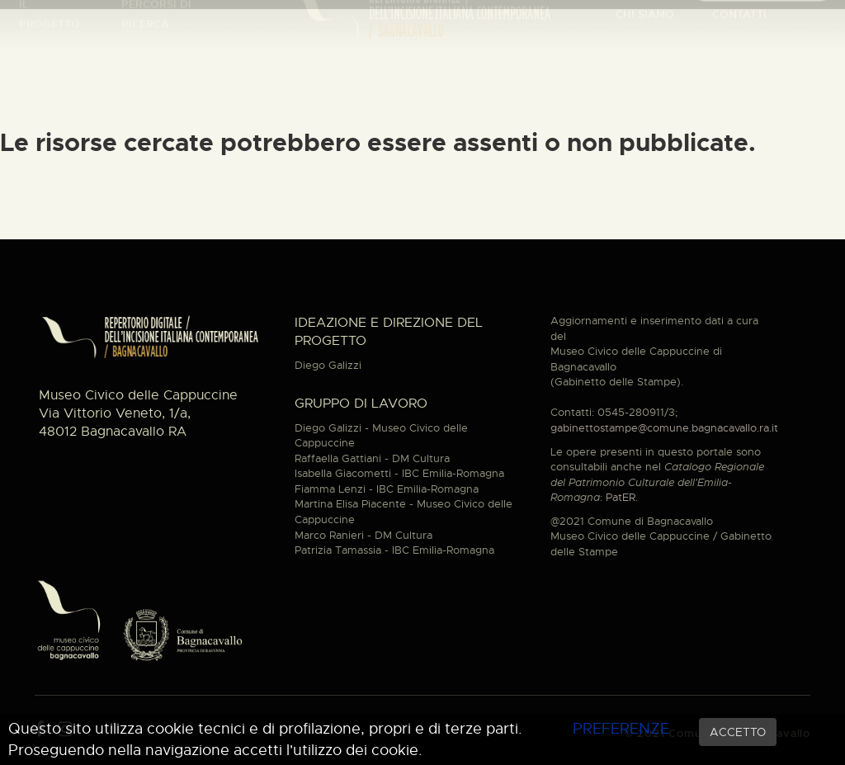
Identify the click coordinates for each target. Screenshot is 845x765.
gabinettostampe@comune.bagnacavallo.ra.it (664, 428)
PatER (620, 497)
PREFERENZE (621, 728)
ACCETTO (738, 732)
